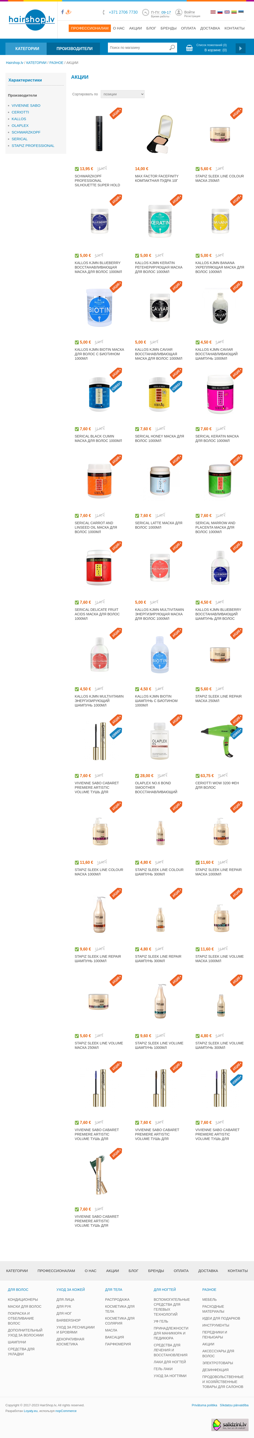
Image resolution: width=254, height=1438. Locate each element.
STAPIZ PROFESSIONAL (33, 145)
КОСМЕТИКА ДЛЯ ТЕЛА (120, 1308)
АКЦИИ (208, 1344)
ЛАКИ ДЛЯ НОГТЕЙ (170, 1362)
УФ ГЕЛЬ (161, 1321)
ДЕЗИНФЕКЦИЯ (215, 1370)
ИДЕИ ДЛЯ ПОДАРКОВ (221, 1318)
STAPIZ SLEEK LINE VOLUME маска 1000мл (219, 958)
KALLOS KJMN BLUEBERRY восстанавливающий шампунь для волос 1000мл (218, 616)
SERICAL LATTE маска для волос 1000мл (158, 525)
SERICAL (20, 139)
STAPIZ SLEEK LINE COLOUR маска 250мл (219, 178)
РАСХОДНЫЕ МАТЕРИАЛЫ (213, 1308)
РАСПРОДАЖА (117, 1300)
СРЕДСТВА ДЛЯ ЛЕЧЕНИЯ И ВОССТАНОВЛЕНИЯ (171, 1350)
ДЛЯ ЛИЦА (65, 1300)
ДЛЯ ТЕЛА (113, 1290)
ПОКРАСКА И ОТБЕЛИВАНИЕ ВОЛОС (21, 1318)
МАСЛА (111, 1330)
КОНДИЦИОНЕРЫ (23, 1300)
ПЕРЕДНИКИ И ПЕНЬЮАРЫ (214, 1334)
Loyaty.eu (30, 1411)
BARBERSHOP (69, 1320)
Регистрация (192, 16)
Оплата (188, 28)
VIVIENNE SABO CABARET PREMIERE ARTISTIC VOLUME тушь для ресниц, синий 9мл (97, 1136)
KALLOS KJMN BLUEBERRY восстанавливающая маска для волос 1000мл (98, 267)
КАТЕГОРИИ (27, 49)
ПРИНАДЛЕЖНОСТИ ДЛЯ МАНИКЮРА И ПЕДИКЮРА (171, 1333)
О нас (119, 28)
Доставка (210, 28)
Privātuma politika (204, 1405)
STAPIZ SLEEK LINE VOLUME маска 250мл (99, 1045)
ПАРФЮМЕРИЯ (118, 1344)
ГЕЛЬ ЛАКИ (163, 1369)
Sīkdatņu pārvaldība (234, 1405)
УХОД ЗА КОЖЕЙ (71, 1290)
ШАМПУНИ (17, 1342)
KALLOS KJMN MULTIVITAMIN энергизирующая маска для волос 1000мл (159, 614)
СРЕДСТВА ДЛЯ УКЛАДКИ (21, 1351)
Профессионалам (89, 28)
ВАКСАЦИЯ (114, 1337)
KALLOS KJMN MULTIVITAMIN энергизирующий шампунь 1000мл (99, 700)
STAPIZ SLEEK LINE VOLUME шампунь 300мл (219, 1045)
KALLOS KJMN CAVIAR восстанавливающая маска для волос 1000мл (158, 354)
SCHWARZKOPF (26, 132)
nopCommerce (66, 1411)
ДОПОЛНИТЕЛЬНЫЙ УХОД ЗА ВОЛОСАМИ (26, 1332)
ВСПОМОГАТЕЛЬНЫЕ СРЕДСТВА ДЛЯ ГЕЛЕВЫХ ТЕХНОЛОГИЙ (172, 1307)
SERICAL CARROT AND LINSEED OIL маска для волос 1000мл (96, 527)
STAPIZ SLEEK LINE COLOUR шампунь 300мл (159, 872)
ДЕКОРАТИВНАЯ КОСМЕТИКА (70, 1341)
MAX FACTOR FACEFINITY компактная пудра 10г (156, 178)
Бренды (169, 28)
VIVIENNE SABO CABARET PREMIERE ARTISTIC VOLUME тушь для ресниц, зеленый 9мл (97, 1223)
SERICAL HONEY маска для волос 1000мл (159, 438)
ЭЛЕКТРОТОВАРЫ (217, 1363)
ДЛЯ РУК (64, 1306)
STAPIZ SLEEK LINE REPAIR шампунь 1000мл (98, 958)
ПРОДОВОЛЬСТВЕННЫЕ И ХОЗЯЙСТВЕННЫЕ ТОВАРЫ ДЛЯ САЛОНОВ (223, 1382)
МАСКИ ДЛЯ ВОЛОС (24, 1306)
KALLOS (19, 119)
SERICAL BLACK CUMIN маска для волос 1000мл (98, 438)
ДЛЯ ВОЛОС (18, 1290)
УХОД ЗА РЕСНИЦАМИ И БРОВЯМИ (76, 1329)
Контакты (234, 28)
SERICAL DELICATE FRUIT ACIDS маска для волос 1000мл (97, 614)
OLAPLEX (20, 125)
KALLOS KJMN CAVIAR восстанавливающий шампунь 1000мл (216, 354)
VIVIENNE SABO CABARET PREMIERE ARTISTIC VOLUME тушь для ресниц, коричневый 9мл (159, 1136)
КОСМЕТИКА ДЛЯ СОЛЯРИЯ (120, 1320)
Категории (17, 1271)
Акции (135, 28)
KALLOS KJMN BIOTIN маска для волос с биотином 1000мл (99, 354)
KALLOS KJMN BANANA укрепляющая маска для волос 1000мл (219, 267)
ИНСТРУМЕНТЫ (215, 1325)
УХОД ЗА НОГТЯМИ (170, 1376)
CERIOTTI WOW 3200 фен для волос (217, 785)
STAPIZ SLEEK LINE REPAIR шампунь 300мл (158, 958)
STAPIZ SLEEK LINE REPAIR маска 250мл (218, 698)
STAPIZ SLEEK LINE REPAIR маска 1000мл (218, 872)
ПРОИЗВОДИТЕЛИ (75, 49)
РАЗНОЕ (56, 63)
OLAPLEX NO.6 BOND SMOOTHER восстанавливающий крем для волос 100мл (156, 789)
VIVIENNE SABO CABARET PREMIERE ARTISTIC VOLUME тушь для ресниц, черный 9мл (97, 789)
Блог (151, 28)
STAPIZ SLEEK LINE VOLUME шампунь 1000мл (159, 1045)
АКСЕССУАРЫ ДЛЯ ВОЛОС (218, 1353)
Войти (189, 12)
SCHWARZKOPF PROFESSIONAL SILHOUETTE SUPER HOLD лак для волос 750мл (97, 182)
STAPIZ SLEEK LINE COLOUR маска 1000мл (99, 872)
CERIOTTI (20, 112)
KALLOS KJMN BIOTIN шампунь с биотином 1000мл (156, 700)
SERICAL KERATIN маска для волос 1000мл (217, 438)
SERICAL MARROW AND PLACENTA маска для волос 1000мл (215, 527)
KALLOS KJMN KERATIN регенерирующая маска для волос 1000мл (158, 267)
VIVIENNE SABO (26, 105)
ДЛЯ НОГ (64, 1313)
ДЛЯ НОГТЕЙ (165, 1290)
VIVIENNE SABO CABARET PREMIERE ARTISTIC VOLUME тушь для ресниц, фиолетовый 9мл (217, 1139)
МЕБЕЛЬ (209, 1300)
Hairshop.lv (14, 63)
